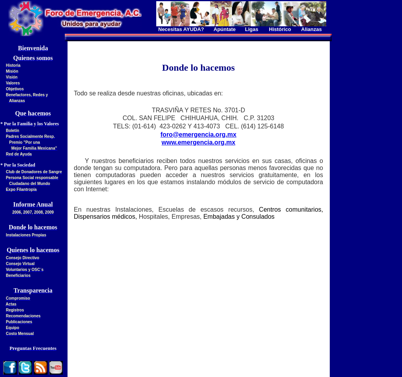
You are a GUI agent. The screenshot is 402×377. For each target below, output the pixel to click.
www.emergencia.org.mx (199, 142)
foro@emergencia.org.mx (198, 134)
